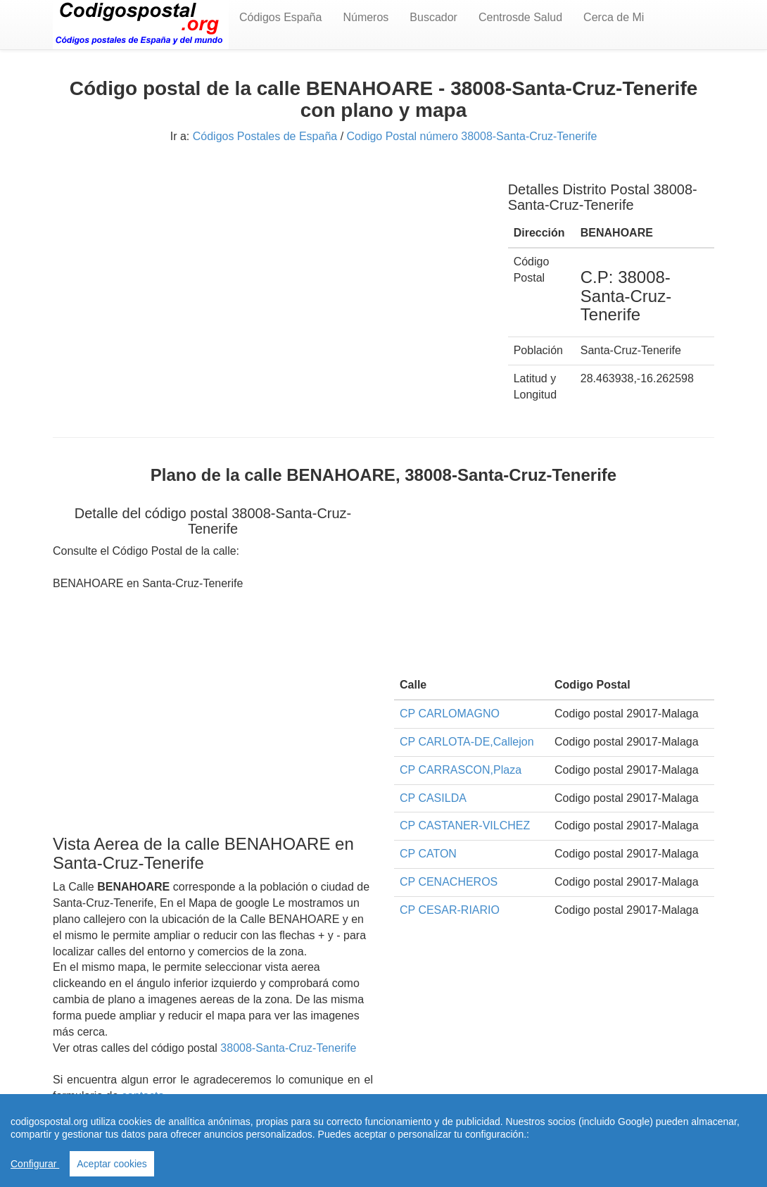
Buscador (433, 17)
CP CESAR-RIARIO (450, 910)
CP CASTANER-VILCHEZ (465, 825)
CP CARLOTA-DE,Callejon (467, 742)
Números (365, 17)
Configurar (35, 1163)
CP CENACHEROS (448, 882)
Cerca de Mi (613, 17)
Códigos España (280, 17)
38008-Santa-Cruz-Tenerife (288, 1048)
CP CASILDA (433, 798)
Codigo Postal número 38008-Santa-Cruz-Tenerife (472, 136)
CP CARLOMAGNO (450, 714)
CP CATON (428, 854)
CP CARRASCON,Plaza (460, 770)
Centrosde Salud (520, 17)
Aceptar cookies (112, 1163)
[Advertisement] (270, 266)
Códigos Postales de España (265, 136)
